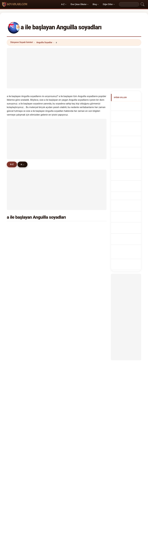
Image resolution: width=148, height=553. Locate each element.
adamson (19, 311)
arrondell (18, 370)
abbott (85, 227)
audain (17, 304)
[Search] (129, 4)
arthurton (87, 304)
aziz (84, 276)
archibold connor (56, 353)
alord (84, 332)
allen (50, 241)
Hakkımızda (55, 532)
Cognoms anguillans (125, 147)
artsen (85, 262)
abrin (50, 370)
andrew (52, 269)
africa (17, 384)
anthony (52, 234)
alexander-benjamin (58, 377)
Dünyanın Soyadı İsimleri (21, 42)
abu (16, 297)
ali (15, 248)
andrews (18, 241)
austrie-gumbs (89, 318)
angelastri (87, 325)
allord (51, 276)
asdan (51, 339)
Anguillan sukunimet (124, 197)
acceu (17, 325)
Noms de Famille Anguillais (128, 123)
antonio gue (20, 353)
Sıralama (70, 532)
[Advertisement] (74, 68)
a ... (23, 164)
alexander (87, 241)
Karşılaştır (84, 532)
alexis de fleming (90, 346)
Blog (95, 4)
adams (17, 227)
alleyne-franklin (56, 311)
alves (17, 290)
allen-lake (19, 363)
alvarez (85, 248)
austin (17, 283)
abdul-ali (52, 325)
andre (85, 384)
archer (51, 283)
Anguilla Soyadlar (44, 42)
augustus (86, 234)
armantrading (21, 269)
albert (51, 297)
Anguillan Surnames (124, 114)
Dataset (98, 532)
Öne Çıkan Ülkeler (79, 4)
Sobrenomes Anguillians (126, 156)
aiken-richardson (90, 370)
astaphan (86, 255)
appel (17, 262)
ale (83, 283)
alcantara (86, 297)
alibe (16, 339)
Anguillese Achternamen (125, 172)
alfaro (85, 269)
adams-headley (55, 318)
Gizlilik (111, 532)
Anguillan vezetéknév (124, 205)
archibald (19, 276)
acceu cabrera (21, 346)
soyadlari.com (74, 520)
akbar (51, 248)
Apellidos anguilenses (125, 106)
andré (17, 332)
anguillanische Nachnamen (127, 131)
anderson (19, 234)
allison (51, 262)
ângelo (51, 384)
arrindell (52, 227)
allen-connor (88, 339)
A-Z (62, 4)
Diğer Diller (108, 4)
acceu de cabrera (56, 346)
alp (83, 290)
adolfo (85, 363)
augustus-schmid (56, 332)
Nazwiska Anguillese (124, 164)
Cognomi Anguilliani (124, 139)
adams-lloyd (88, 377)
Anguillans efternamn (125, 222)
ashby (17, 318)
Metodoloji (38, 532)
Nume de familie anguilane (127, 214)
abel (16, 377)
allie (16, 255)
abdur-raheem (89, 311)
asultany (52, 304)
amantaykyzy (54, 363)
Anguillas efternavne (124, 189)
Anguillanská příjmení (126, 180)
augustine (53, 290)
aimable (52, 255)
